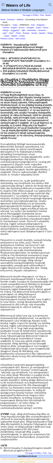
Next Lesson (20, 39)
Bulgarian (41, 25)
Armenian (11, 20)
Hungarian (15, 30)
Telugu (50, 33)
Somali (34, 33)
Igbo (23, 30)
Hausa (45, 28)
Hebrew (6, 30)
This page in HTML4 (30, 15)
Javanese (42, 30)
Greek (38, 28)
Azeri (33, 25)
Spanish (42, 33)
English (14, 28)
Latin (4, 33)
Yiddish (14, 36)
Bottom (48, 15)
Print (42, 15)
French (22, 28)
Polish (18, 33)
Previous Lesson (6, 39)
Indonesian (31, 30)
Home (2, 20)
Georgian (30, 28)
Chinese (6, 28)
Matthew (20, 20)
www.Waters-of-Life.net (27, 456)
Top (49, 453)
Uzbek (6, 36)
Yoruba (22, 36)
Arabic (15, 25)
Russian (26, 33)
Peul (11, 33)
